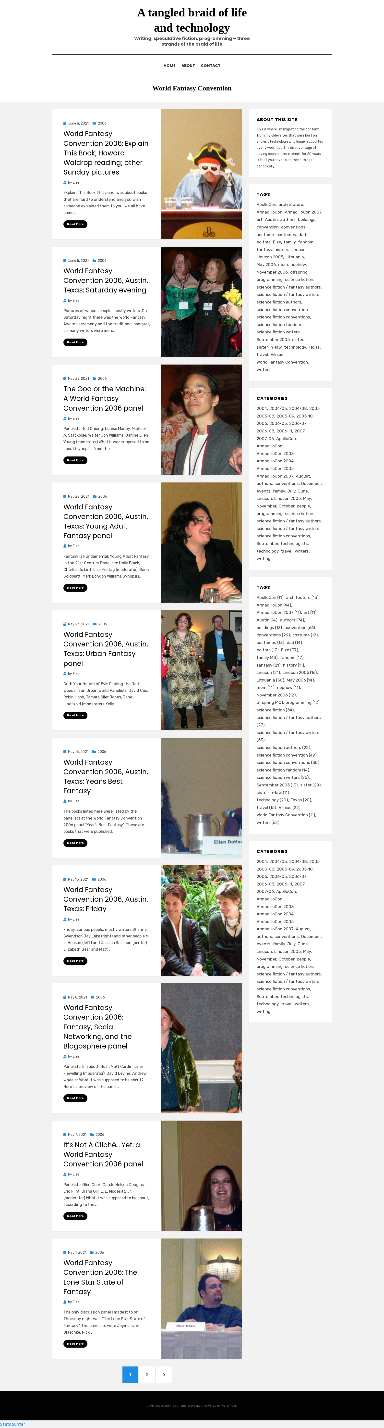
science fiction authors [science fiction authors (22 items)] (279, 301)
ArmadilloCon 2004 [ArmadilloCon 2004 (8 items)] (275, 460)
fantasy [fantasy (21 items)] (264, 249)
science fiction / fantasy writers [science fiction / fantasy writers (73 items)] (288, 528)
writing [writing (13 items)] (263, 558)
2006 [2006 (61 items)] (262, 423)
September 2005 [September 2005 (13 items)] (273, 339)
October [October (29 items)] (286, 505)
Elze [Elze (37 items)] (277, 241)
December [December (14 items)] (311, 483)
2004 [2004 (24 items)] (262, 408)
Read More (75, 224)
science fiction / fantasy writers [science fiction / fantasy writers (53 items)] (288, 294)
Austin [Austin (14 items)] (271, 219)
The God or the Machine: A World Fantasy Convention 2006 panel (104, 398)
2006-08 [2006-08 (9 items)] (265, 430)
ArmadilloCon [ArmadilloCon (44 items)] (269, 211)
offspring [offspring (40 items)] (299, 271)
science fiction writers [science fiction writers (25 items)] (278, 331)
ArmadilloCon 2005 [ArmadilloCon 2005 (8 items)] (275, 468)
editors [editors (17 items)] (264, 241)
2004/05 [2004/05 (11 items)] (278, 408)
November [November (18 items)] (266, 505)
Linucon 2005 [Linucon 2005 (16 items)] (270, 256)
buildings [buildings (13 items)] (306, 219)
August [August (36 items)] (303, 475)
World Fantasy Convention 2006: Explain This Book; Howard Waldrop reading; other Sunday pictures (106, 153)
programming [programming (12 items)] (270, 279)
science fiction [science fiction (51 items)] (299, 513)
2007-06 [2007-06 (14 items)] (265, 438)
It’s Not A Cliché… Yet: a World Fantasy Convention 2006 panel (103, 1154)
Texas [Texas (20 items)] (314, 346)
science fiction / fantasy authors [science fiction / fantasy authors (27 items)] (289, 286)
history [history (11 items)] (281, 249)
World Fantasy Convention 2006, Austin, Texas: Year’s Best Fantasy (105, 776)
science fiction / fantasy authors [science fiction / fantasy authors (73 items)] (289, 520)
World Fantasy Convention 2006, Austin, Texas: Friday (105, 899)
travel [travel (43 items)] (286, 550)
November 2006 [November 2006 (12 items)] (272, 271)
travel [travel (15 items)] (262, 354)
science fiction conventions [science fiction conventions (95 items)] (283, 535)
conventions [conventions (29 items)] (293, 226)
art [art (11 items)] (260, 219)
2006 (102, 123)
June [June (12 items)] (303, 490)
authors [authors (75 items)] (264, 483)
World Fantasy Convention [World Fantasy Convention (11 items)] (282, 361)
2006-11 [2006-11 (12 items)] (284, 430)
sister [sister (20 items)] (297, 339)
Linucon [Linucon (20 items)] (264, 498)
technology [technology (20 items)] (295, 346)
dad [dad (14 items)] (302, 234)
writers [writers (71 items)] (302, 550)
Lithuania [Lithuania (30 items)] (295, 256)
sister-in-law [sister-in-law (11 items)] (269, 346)
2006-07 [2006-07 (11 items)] (297, 423)
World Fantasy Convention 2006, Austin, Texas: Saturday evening (105, 280)
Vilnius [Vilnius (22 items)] (277, 354)
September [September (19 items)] (267, 543)
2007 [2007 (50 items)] (300, 430)
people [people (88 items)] (303, 505)
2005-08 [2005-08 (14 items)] (265, 415)
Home (167, 65)
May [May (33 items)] (307, 498)
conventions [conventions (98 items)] (287, 483)
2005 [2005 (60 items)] (314, 408)
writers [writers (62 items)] (264, 369)
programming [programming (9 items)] (270, 513)
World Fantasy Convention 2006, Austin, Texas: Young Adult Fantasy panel (105, 521)
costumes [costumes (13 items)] (286, 234)
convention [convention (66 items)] (268, 226)
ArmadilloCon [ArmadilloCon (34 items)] (269, 445)
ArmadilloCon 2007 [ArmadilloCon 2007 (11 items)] (303, 211)
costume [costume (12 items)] (265, 234)
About (187, 65)
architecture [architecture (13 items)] (291, 204)
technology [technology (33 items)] (267, 550)
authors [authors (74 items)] (288, 219)
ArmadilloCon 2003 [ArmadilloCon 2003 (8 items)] (275, 453)
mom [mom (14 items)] (283, 264)
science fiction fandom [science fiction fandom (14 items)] (279, 324)
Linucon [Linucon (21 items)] (298, 249)
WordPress (229, 1405)
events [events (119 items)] (263, 490)
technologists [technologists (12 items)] (294, 543)
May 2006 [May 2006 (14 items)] (266, 264)
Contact (212, 65)
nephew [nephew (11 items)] (298, 264)
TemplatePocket (190, 1405)
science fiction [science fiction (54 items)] (299, 279)
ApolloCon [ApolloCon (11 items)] (266, 204)
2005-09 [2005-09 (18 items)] (285, 415)
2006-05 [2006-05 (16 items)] (278, 423)
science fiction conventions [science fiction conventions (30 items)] (283, 316)
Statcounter (12, 1424)
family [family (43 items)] (290, 241)
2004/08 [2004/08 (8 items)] (298, 408)
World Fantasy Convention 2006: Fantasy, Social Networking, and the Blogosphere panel (97, 1027)
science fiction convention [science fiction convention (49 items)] (282, 309)
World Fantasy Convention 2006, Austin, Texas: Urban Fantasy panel (105, 649)
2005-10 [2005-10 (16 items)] (304, 415)
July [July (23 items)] (291, 490)
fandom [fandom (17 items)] (305, 241)
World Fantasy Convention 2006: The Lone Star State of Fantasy (100, 1277)
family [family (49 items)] (279, 490)
